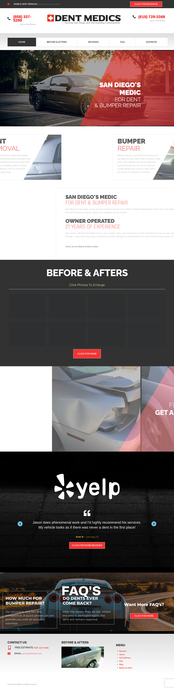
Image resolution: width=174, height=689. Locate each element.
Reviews (123, 649)
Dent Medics (17, 683)
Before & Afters (126, 666)
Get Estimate (124, 656)
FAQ (121, 659)
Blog (121, 663)
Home (122, 653)
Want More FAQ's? (144, 602)
